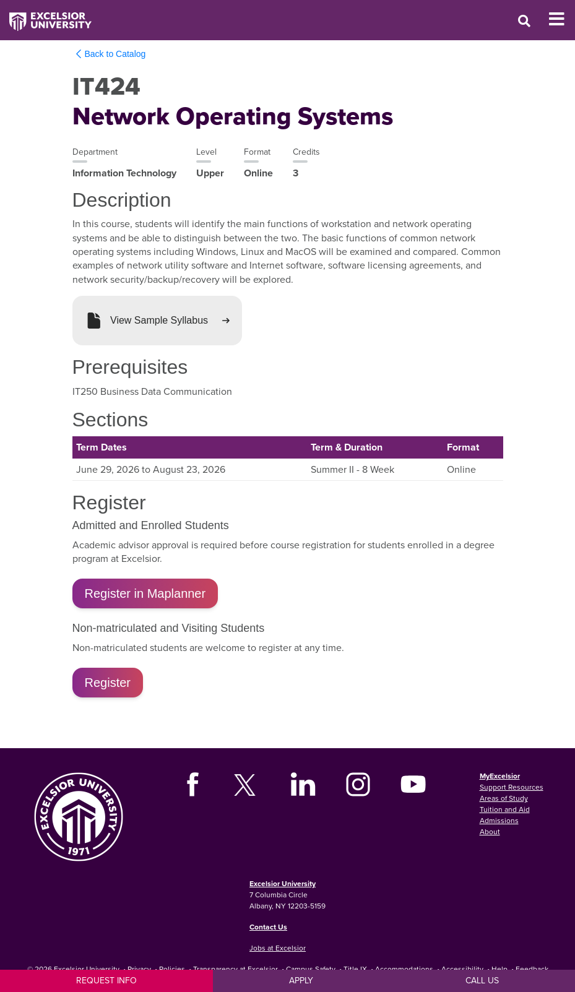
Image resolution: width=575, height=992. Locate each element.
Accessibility (462, 969)
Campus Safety (310, 969)
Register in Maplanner (145, 593)
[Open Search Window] (524, 21)
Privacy (139, 969)
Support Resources (511, 787)
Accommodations (404, 969)
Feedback (532, 969)
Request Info (106, 980)
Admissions (499, 820)
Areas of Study (504, 798)
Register (108, 682)
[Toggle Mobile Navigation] (561, 19)
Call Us (482, 980)
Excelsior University (282, 883)
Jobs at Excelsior (277, 947)
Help (499, 969)
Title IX (355, 969)
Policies (172, 969)
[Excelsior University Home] (46, 15)
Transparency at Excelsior (235, 969)
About (490, 831)
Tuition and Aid (505, 809)
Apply (301, 980)
